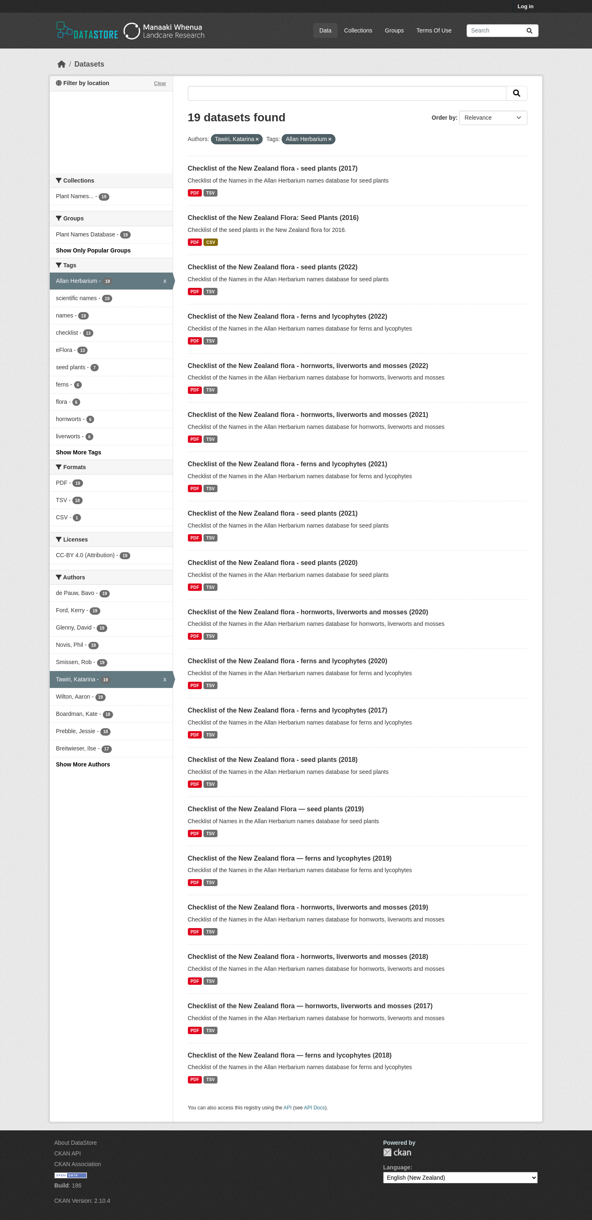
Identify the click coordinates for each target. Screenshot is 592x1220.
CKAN (397, 1152)
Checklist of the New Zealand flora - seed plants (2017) (273, 168)
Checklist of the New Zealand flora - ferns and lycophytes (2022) (287, 316)
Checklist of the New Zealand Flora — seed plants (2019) (276, 809)
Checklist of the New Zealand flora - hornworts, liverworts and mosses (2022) (308, 365)
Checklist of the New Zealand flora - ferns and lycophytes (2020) (287, 660)
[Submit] (529, 30)
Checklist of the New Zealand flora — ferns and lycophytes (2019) (290, 858)
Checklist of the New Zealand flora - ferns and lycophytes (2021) (287, 464)
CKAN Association (77, 1164)
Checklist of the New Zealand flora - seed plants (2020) (273, 562)
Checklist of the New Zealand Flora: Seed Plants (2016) (273, 217)
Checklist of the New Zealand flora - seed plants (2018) (273, 759)
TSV (210, 192)
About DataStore (75, 1142)
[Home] (62, 64)
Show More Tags (78, 452)
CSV (210, 242)
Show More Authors (83, 764)
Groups (394, 30)
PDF (194, 192)
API (288, 1108)
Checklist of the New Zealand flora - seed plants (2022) (273, 267)
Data (325, 30)
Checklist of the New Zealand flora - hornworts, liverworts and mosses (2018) (308, 956)
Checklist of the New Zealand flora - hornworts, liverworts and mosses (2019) (308, 907)
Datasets (89, 64)
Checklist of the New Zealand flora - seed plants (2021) (273, 513)
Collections (358, 30)
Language (396, 1167)
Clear (160, 83)
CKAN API (67, 1153)
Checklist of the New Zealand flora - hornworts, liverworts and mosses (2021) (308, 414)
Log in (526, 6)
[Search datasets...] (503, 30)
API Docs (314, 1108)
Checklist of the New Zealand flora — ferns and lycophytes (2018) (290, 1055)
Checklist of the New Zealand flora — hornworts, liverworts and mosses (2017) (310, 1005)
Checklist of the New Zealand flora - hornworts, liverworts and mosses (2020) (308, 612)
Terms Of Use (434, 30)
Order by (444, 117)
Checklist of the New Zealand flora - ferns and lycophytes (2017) (287, 710)
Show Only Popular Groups (93, 250)
